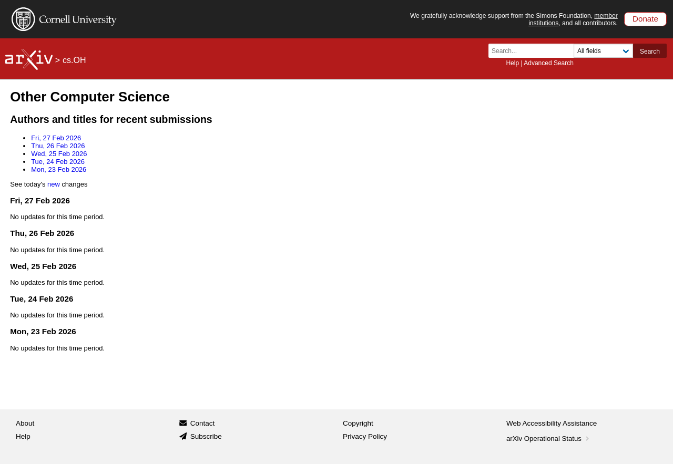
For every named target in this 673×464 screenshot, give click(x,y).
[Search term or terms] (534, 51)
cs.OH (74, 60)
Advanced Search (549, 63)
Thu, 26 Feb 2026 (58, 146)
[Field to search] (603, 51)
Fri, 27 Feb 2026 (56, 138)
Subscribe (206, 436)
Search (650, 51)
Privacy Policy (365, 436)
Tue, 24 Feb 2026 (58, 162)
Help (512, 63)
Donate (645, 18)
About (25, 423)
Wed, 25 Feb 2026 (59, 154)
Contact (202, 423)
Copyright (358, 423)
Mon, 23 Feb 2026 (58, 169)
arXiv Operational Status (548, 438)
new (53, 184)
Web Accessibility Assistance (551, 423)
